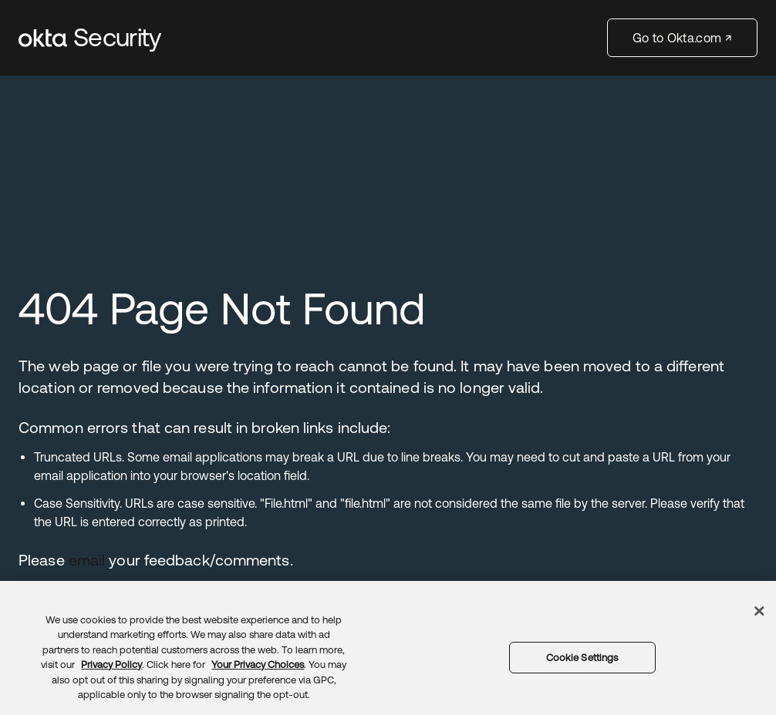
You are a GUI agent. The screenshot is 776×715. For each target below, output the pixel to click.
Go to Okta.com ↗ (682, 38)
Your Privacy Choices (257, 664)
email (87, 560)
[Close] (759, 611)
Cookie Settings (582, 657)
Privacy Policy (111, 664)
